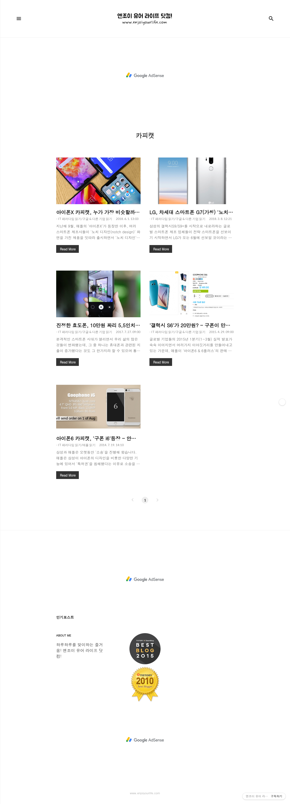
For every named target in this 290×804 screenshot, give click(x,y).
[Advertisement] (145, 75)
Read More (67, 249)
